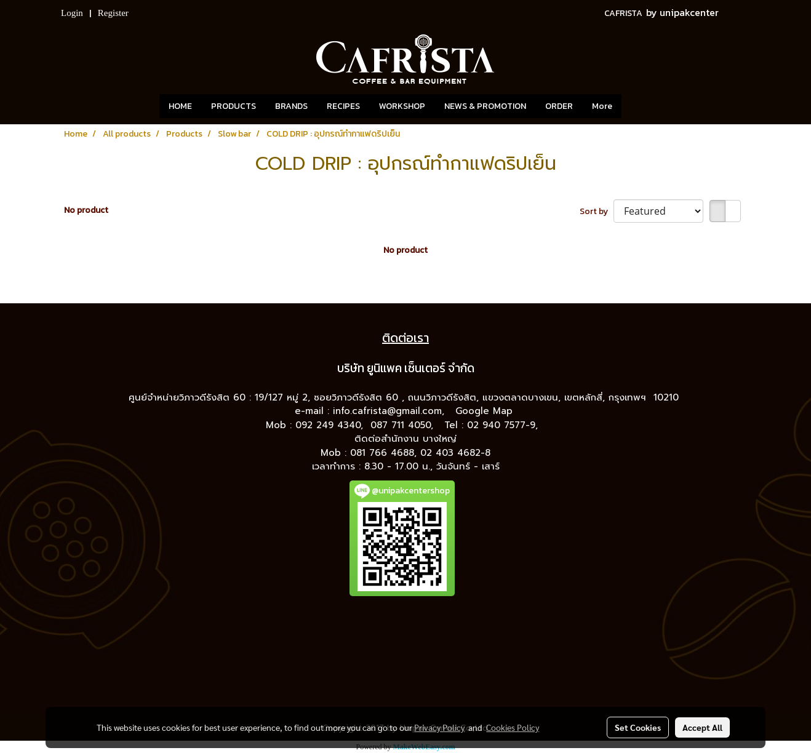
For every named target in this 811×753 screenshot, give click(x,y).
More (602, 106)
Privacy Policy (439, 727)
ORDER (559, 106)
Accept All (702, 727)
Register (113, 13)
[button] (640, 106)
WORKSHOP (402, 106)
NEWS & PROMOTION (485, 106)
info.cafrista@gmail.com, (390, 411)
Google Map (485, 411)
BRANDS (291, 106)
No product (86, 210)
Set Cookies (638, 727)
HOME (180, 106)
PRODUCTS (233, 106)
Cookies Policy (512, 727)
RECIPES (343, 106)
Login (72, 13)
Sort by (596, 211)
